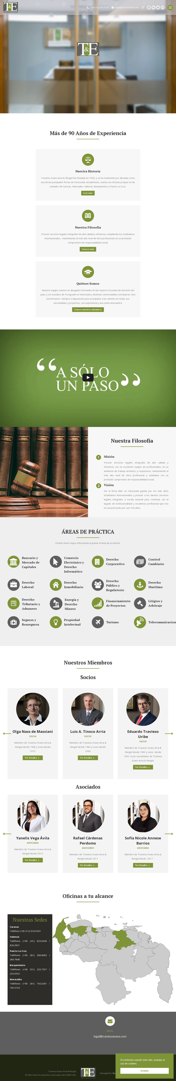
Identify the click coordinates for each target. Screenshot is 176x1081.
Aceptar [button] (144, 1071)
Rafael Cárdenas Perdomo (88, 840)
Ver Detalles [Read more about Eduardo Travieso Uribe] (142, 767)
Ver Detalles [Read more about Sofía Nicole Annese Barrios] (142, 865)
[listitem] (102, 927)
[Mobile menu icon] (170, 7)
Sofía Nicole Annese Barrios (143, 840)
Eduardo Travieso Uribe (143, 734)
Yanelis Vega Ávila (32, 837)
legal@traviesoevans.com (125, 7)
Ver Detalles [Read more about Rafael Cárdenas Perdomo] (87, 865)
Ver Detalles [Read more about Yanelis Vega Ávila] (32, 860)
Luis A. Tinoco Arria (87, 731)
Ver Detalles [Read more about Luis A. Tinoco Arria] (87, 757)
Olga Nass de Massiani (33, 731)
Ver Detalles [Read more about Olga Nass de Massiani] (32, 757)
